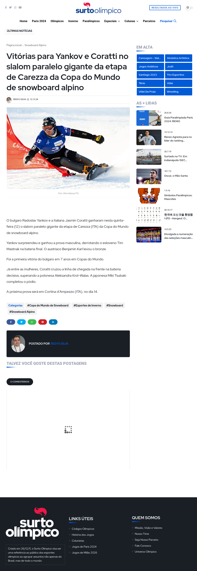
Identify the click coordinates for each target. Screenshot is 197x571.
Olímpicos (57, 21)
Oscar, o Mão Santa (176, 175)
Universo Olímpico (146, 550)
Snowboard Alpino (35, 45)
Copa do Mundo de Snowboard (48, 305)
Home (23, 21)
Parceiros (149, 21)
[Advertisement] (164, 270)
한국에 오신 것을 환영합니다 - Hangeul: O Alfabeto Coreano (178, 216)
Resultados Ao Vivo (165, 7)
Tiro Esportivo (175, 74)
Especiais (110, 21)
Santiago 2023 (148, 74)
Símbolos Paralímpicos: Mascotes (178, 197)
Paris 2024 (39, 21)
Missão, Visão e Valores (148, 526)
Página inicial (14, 45)
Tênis (142, 83)
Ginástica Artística (178, 58)
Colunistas (78, 539)
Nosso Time (142, 532)
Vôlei (170, 83)
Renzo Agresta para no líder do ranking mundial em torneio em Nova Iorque (178, 139)
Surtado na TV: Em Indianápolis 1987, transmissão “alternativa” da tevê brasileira (176, 158)
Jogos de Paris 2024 (84, 545)
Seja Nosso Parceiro (146, 538)
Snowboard (115, 305)
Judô (170, 66)
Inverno (73, 21)
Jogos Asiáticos (148, 66)
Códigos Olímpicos (83, 527)
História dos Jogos (83, 533)
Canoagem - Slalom (151, 58)
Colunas (129, 21)
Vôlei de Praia (147, 91)
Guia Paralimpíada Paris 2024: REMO (178, 119)
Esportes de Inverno (88, 305)
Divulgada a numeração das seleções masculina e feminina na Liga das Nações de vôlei (178, 236)
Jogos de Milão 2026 (84, 551)
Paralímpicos (91, 21)
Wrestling (173, 91)
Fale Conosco (143, 544)
